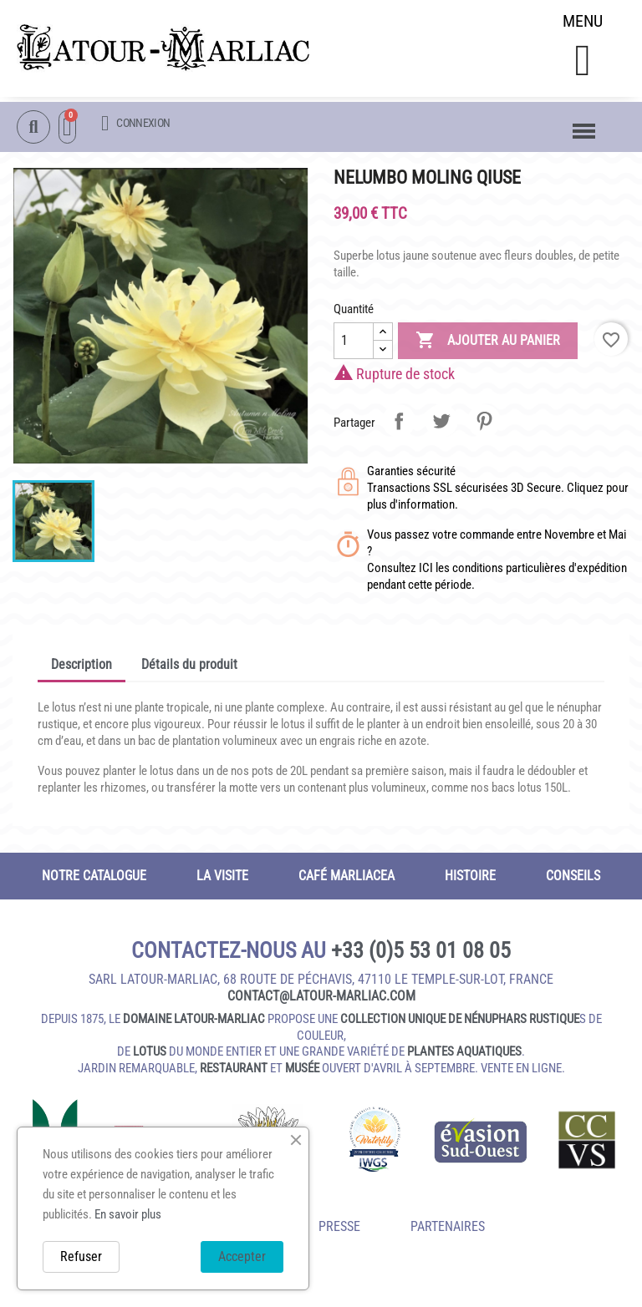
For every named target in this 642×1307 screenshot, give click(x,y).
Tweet (441, 426)
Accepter (242, 1256)
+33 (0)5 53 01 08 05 (421, 956)
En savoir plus (127, 1214)
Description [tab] (81, 670)
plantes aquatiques (464, 1058)
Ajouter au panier (487, 346)
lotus (149, 1058)
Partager (398, 426)
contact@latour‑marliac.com (321, 1003)
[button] (582, 63)
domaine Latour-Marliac (194, 1025)
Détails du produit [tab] (189, 670)
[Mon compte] (135, 124)
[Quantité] (354, 346)
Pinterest (484, 426)
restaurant (234, 1074)
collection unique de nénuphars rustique (459, 1025)
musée (302, 1074)
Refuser (81, 1256)
